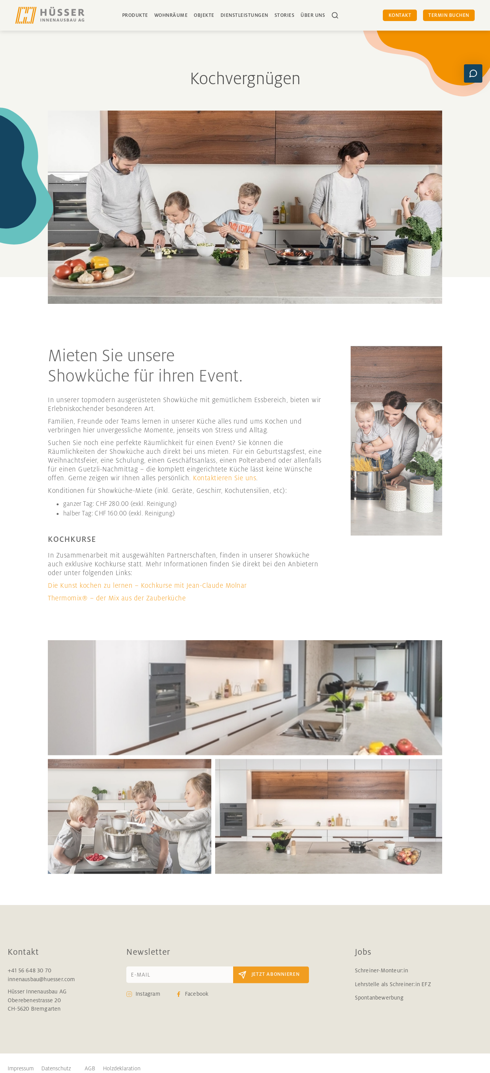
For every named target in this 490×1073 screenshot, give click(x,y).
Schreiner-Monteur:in (381, 977)
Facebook (197, 1000)
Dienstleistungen (244, 15)
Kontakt (400, 15)
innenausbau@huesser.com (41, 985)
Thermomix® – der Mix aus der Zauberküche (117, 604)
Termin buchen (448, 15)
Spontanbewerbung (379, 1004)
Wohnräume (171, 15)
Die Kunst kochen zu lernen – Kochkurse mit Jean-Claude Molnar (147, 592)
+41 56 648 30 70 (29, 977)
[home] (49, 15)
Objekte (204, 15)
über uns (313, 15)
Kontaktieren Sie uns (224, 484)
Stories (284, 15)
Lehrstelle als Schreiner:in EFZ (393, 990)
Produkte (135, 15)
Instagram (148, 1000)
